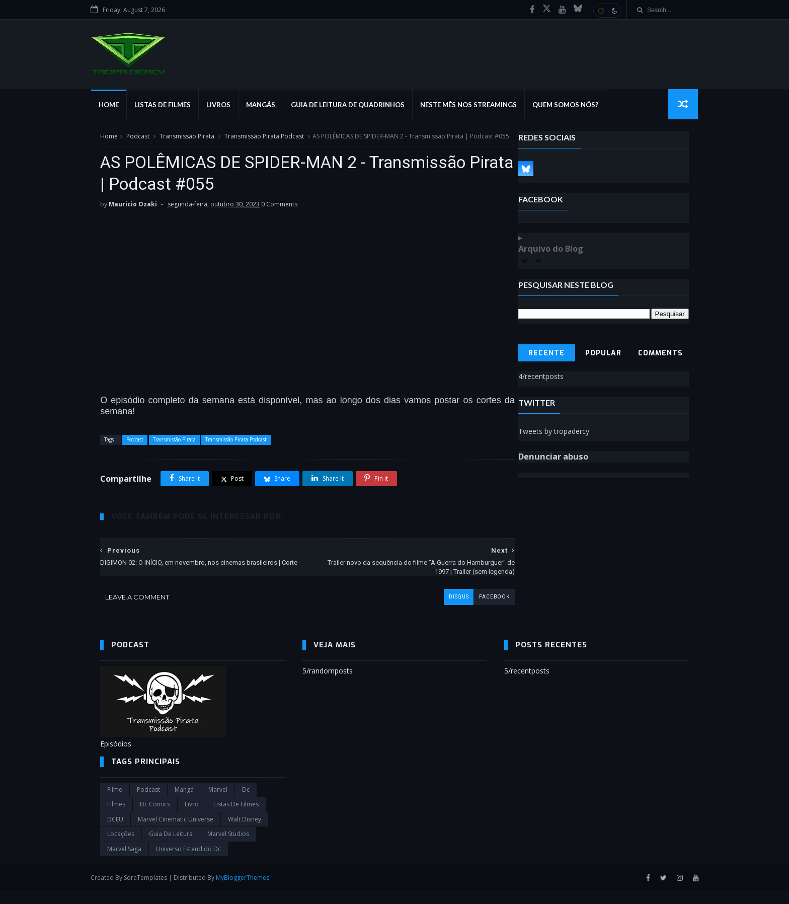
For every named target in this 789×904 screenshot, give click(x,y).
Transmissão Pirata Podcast (264, 137)
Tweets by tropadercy (553, 432)
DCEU (115, 832)
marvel (217, 803)
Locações (120, 847)
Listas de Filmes (171, 106)
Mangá (184, 803)
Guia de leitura (171, 847)
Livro (192, 818)
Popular (603, 355)
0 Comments (279, 217)
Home (118, 106)
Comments (660, 355)
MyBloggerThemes (252, 890)
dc (246, 803)
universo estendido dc (188, 862)
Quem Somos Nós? (574, 106)
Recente (546, 355)
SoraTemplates (155, 890)
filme (114, 803)
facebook (472, 610)
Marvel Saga (124, 862)
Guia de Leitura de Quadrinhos (357, 106)
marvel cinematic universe (175, 832)
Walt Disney (244, 832)
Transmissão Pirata (187, 137)
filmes (116, 818)
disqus (436, 610)
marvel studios (228, 847)
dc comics (155, 818)
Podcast (137, 137)
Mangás (269, 106)
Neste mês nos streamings (477, 106)
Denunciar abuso (553, 458)
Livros (227, 106)
